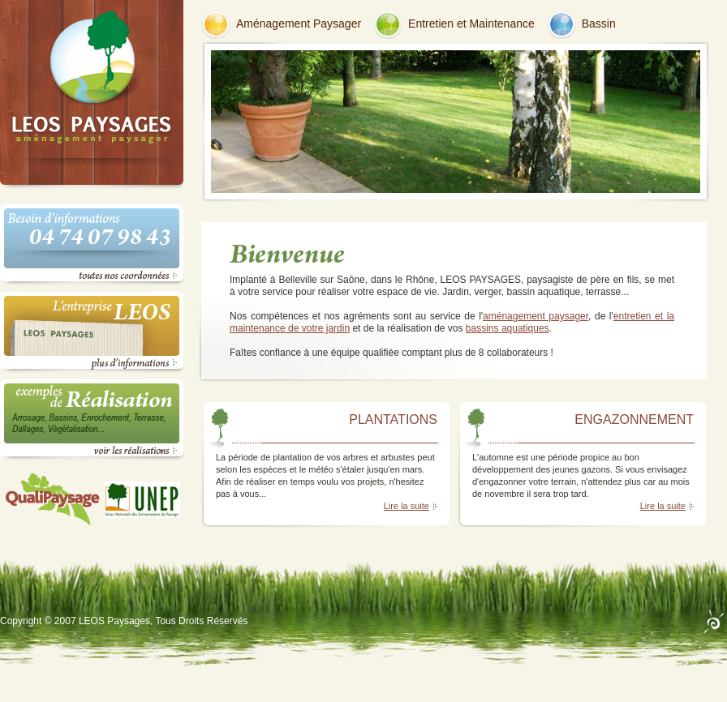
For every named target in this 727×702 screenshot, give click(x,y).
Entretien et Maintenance (471, 23)
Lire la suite (406, 506)
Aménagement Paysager (298, 23)
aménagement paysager (535, 316)
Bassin (599, 23)
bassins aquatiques (507, 328)
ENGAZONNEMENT (634, 419)
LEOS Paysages (114, 621)
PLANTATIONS (393, 419)
